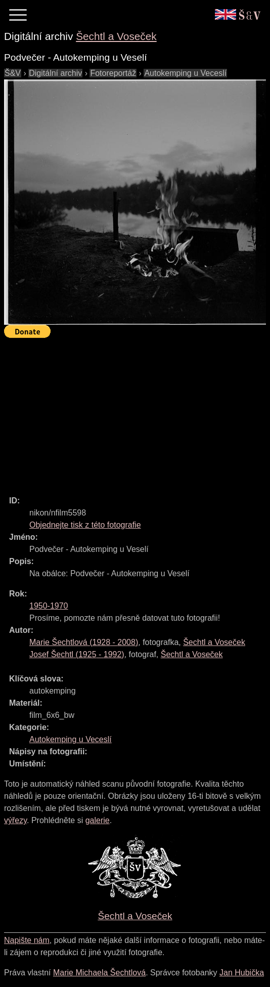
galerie (97, 820)
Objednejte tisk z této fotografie (85, 525)
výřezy (15, 820)
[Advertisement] (137, 412)
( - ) (83, 642)
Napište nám (27, 940)
